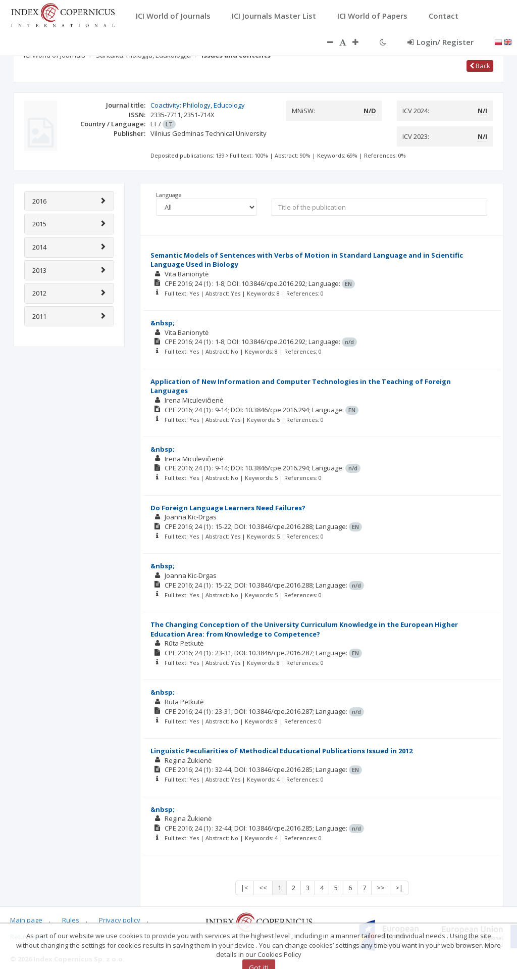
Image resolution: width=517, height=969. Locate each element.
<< (263, 887)
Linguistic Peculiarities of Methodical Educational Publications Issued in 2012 (281, 750)
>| (399, 887)
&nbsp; (162, 322)
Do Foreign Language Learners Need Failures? (227, 507)
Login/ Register (440, 42)
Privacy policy (119, 920)
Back (480, 65)
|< (244, 887)
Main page (26, 920)
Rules (70, 920)
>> (381, 887)
